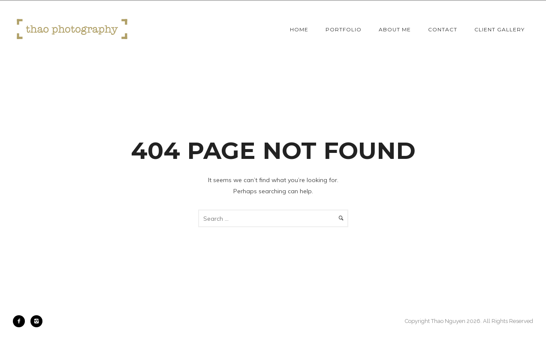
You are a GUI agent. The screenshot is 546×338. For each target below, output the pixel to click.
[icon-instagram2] (36, 321)
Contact (442, 29)
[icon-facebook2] (21, 321)
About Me (395, 29)
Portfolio (344, 29)
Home (299, 29)
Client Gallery (499, 29)
